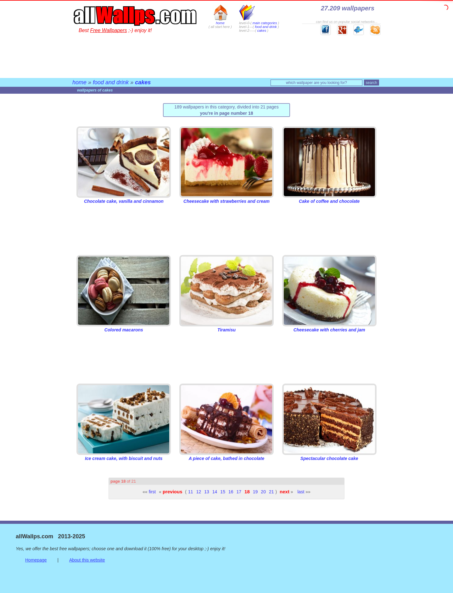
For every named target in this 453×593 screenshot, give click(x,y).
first (152, 491)
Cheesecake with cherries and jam (329, 327)
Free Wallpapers (108, 30)
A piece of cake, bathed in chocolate (226, 456)
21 (271, 491)
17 (239, 491)
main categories (265, 23)
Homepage (36, 560)
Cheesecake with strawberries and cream (226, 199)
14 (214, 491)
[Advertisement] (226, 55)
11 (190, 491)
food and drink (266, 27)
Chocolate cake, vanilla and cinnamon (123, 199)
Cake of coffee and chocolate (329, 199)
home (220, 21)
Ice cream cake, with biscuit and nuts (123, 456)
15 (222, 491)
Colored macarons (123, 327)
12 (198, 491)
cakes (261, 30)
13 (206, 491)
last (301, 491)
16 (230, 491)
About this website (87, 560)
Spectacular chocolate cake (329, 456)
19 (255, 491)
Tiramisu (226, 327)
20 (263, 491)
